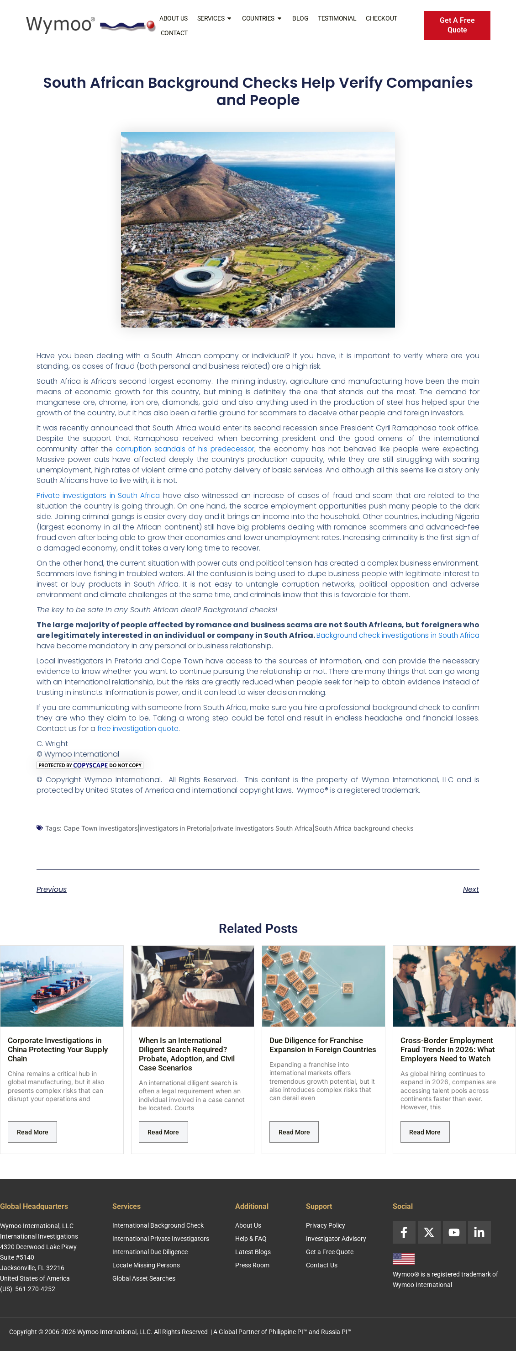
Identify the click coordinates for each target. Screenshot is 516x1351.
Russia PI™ (336, 1331)
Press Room (252, 1265)
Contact (174, 33)
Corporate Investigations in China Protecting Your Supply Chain (58, 1049)
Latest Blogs (253, 1252)
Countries (262, 18)
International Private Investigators (160, 1238)
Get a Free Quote (329, 1252)
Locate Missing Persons (146, 1265)
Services (214, 18)
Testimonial (337, 18)
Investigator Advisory (336, 1238)
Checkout (381, 18)
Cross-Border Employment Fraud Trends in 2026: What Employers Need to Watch (447, 1049)
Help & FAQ (251, 1238)
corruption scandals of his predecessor (186, 449)
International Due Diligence (150, 1252)
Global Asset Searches (143, 1278)
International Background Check (158, 1225)
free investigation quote (140, 728)
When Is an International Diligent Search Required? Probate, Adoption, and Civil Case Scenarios (187, 1054)
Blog (300, 18)
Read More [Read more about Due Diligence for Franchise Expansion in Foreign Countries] (294, 1132)
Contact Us (321, 1265)
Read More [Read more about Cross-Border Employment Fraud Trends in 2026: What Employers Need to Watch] (425, 1132)
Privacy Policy (325, 1225)
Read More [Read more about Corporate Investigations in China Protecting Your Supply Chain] (32, 1132)
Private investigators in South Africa (101, 495)
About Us (173, 18)
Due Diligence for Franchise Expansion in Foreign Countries (322, 1045)
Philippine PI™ (288, 1331)
